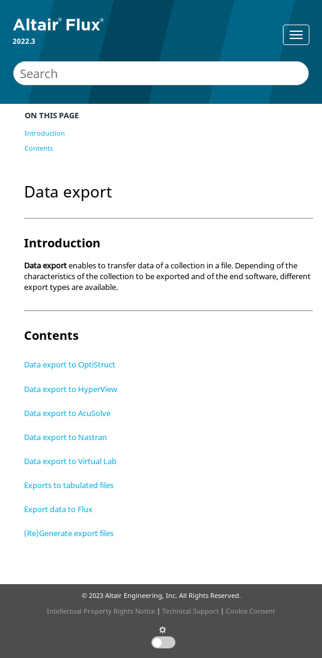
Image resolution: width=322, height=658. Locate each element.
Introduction (45, 132)
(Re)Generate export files (69, 533)
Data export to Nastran (65, 437)
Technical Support (190, 610)
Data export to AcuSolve (67, 413)
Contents (39, 147)
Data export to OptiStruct (69, 364)
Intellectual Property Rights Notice (101, 610)
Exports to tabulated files (69, 485)
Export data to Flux (58, 509)
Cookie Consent (250, 610)
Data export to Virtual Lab (70, 461)
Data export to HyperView (70, 389)
